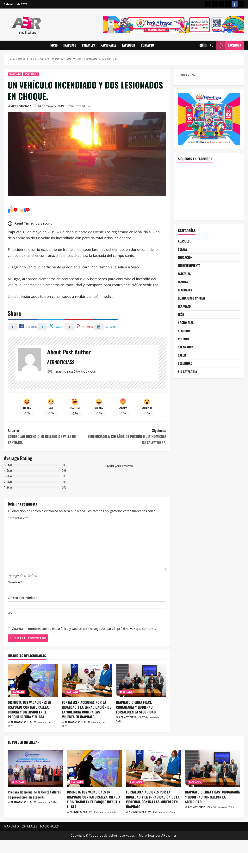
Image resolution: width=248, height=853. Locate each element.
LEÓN (181, 314)
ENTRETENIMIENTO (189, 265)
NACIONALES (108, 45)
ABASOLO (183, 241)
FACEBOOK (128, 45)
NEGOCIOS (184, 331)
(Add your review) (120, 466)
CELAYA (182, 249)
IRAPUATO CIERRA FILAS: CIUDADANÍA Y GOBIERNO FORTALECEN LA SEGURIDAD (136, 707)
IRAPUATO (69, 45)
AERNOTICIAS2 (21, 106)
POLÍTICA (183, 339)
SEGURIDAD (31, 74)
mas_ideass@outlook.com (72, 371)
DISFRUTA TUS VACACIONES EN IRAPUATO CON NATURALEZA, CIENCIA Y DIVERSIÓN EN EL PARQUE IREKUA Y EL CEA (29, 709)
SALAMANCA (185, 347)
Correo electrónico (23, 598)
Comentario (18, 518)
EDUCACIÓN (185, 257)
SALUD (182, 355)
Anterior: (47, 436)
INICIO (53, 45)
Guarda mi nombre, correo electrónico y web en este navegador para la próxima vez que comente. (84, 629)
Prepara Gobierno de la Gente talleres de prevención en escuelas (34, 794)
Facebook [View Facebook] (228, 45)
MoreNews (147, 835)
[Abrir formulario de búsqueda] (211, 45)
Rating (13, 576)
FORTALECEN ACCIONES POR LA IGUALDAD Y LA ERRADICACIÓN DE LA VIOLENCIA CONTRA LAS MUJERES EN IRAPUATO (86, 709)
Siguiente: (126, 436)
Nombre (15, 582)
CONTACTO (147, 45)
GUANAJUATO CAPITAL (191, 298)
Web (11, 613)
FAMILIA (183, 282)
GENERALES (185, 290)
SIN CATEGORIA (187, 371)
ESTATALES (88, 45)
